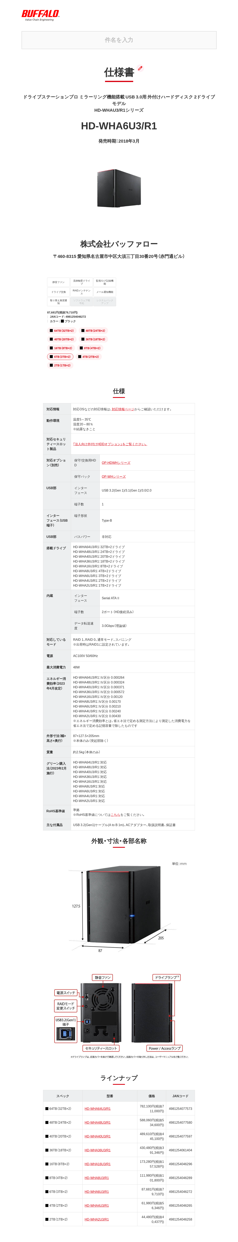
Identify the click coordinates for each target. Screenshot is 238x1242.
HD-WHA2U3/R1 (97, 1215)
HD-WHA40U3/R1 (98, 1131)
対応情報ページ (123, 404)
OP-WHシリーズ (114, 472)
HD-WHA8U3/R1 (97, 1173)
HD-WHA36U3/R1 (98, 1145)
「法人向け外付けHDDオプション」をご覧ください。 (110, 439)
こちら (115, 810)
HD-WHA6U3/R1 (97, 1187)
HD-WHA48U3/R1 (98, 1118)
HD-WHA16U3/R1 (98, 1159)
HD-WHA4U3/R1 (97, 1201)
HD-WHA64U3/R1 (98, 1104)
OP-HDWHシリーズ (116, 458)
